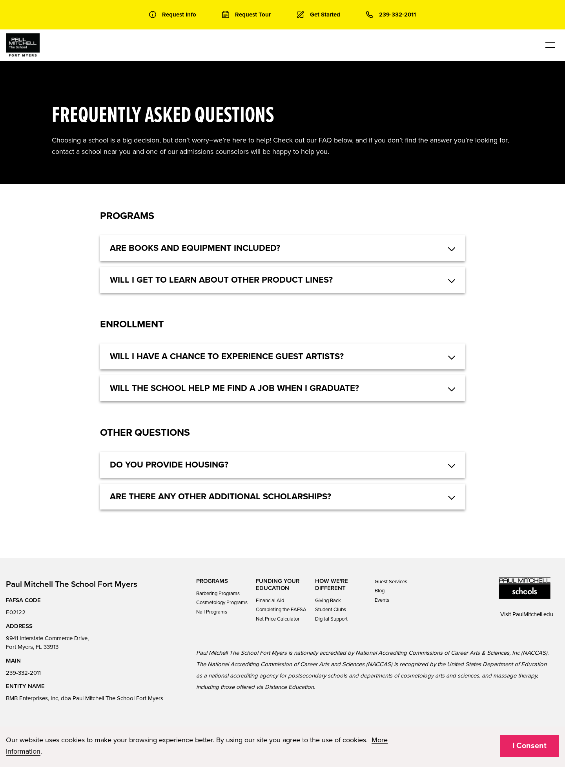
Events (382, 600)
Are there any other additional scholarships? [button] (220, 496)
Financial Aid (270, 600)
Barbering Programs (218, 593)
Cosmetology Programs (222, 602)
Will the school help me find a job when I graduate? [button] (234, 388)
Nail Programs (211, 612)
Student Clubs (330, 609)
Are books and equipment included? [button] (195, 248)
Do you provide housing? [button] (169, 465)
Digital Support (331, 619)
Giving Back (328, 600)
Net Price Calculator (277, 619)
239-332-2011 (23, 672)
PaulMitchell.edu (532, 614)
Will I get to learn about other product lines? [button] (221, 280)
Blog (380, 591)
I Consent (529, 746)
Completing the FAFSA (281, 609)
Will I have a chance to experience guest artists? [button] (227, 356)
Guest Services (391, 582)
